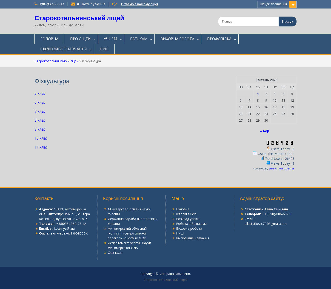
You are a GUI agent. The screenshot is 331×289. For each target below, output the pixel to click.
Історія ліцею (186, 214)
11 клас (40, 147)
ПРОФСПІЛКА (219, 38)
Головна (182, 209)
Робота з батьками (191, 223)
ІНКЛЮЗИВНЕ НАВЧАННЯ (63, 49)
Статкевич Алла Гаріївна (266, 209)
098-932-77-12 (51, 4)
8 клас (39, 120)
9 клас (39, 129)
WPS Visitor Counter (281, 168)
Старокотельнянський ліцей (79, 18)
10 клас (40, 138)
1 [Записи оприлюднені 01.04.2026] (258, 94)
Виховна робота (189, 228)
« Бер (264, 131)
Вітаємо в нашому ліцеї (139, 4)
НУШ (104, 49)
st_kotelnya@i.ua (90, 4)
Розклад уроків (188, 219)
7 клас (39, 111)
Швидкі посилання (273, 4)
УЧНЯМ (110, 38)
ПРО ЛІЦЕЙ (80, 38)
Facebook (79, 233)
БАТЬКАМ (139, 38)
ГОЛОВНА (49, 38)
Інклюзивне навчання (192, 238)
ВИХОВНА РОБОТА (177, 38)
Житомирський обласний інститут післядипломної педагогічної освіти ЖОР (127, 233)
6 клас (39, 102)
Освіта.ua (115, 252)
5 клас (39, 93)
